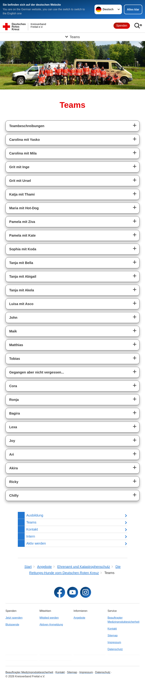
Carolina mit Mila (23, 153)
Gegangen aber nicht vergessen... (36, 372)
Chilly (13, 495)
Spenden (121, 25)
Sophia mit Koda (22, 249)
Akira (13, 468)
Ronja (14, 400)
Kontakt (112, 628)
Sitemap (113, 635)
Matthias (16, 345)
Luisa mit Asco (21, 304)
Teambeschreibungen (26, 126)
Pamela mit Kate (22, 235)
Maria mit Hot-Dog (24, 208)
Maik (13, 331)
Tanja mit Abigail (22, 276)
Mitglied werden (49, 617)
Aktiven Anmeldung (51, 624)
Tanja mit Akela (21, 290)
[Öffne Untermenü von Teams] (72, 37)
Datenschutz (115, 649)
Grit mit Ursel (20, 181)
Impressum (114, 642)
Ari (11, 454)
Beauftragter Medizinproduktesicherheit (123, 619)
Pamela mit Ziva (22, 222)
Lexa (13, 427)
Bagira (14, 413)
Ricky (13, 482)
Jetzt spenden (14, 617)
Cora (13, 386)
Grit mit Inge (19, 167)
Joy (12, 441)
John (13, 317)
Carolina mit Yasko (24, 139)
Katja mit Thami (22, 194)
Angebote (79, 617)
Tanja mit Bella (21, 263)
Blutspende (12, 624)
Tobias (14, 358)
